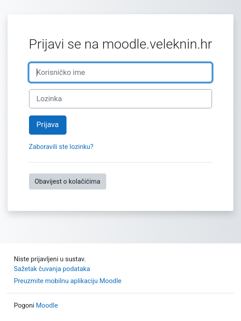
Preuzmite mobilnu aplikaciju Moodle (67, 281)
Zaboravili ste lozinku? (61, 147)
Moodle (47, 305)
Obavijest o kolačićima (67, 181)
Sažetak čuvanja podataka (52, 269)
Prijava (48, 124)
